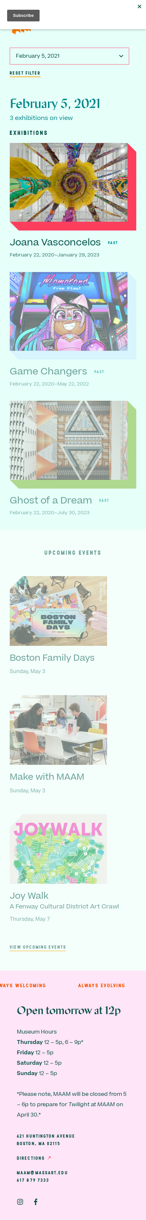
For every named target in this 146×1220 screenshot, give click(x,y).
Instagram (20, 1202)
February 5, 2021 (37, 56)
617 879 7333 (33, 1180)
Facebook (36, 1202)
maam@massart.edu (42, 1173)
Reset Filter (25, 73)
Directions (31, 1158)
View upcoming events (38, 947)
